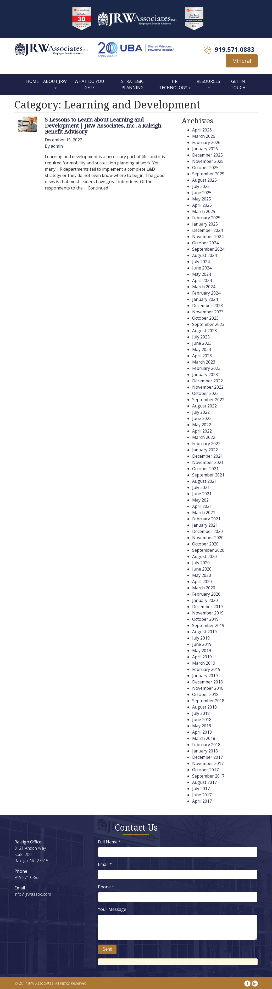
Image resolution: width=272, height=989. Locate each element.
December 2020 (207, 531)
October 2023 (205, 318)
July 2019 (201, 638)
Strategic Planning (132, 84)
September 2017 (208, 776)
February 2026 (206, 142)
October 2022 (205, 393)
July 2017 (201, 788)
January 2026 (205, 149)
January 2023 (205, 374)
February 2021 (206, 519)
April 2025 (202, 205)
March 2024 (203, 287)
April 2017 (202, 801)
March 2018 (203, 738)
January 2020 (205, 600)
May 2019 (201, 650)
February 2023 (206, 368)
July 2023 (201, 337)
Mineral (241, 60)
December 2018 (207, 682)
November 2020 (208, 537)
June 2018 (202, 719)
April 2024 (202, 280)
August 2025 (204, 180)
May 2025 (201, 199)
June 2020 (202, 569)
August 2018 (204, 707)
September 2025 (208, 174)
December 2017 (207, 757)
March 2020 (203, 588)
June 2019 (202, 644)
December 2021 (207, 456)
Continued (98, 188)
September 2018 (208, 701)
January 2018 (205, 751)
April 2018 (202, 732)
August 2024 (204, 255)
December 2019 (207, 607)
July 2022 (201, 412)
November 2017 (208, 763)
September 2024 (208, 249)
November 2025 (208, 161)
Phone (106, 887)
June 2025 (202, 193)
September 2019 (208, 625)
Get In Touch (238, 84)
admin (57, 146)
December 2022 (207, 381)
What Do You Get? (89, 84)
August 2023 (204, 331)
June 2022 (202, 418)
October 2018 (205, 694)
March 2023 (203, 362)
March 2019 (203, 663)
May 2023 (201, 349)
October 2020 (205, 544)
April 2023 (202, 356)
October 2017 (205, 770)
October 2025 (205, 167)
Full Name (109, 842)
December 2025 (207, 155)
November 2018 (208, 688)
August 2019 (204, 632)
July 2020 (201, 563)
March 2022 (203, 437)
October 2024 (205, 243)
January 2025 (205, 224)
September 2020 (208, 550)
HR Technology (173, 84)
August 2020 (204, 556)
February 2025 (206, 218)
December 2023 (207, 305)
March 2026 (203, 136)
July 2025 (201, 186)
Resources (208, 81)
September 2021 (208, 475)
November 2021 (208, 462)
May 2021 (201, 500)
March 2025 (203, 211)
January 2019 (205, 675)
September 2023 (208, 324)
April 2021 (202, 506)
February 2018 (206, 745)
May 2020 (201, 575)
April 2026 (202, 130)
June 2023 (202, 343)
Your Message (112, 909)
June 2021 (202, 494)
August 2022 (204, 406)
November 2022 (208, 387)
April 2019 (202, 657)
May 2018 (201, 726)
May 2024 (201, 274)
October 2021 (205, 469)
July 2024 (201, 261)
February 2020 (206, 594)
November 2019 (208, 613)
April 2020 (202, 581)
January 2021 (205, 525)
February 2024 (206, 293)
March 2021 (203, 512)
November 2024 (208, 236)
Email (105, 864)
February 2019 (206, 669)
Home (32, 81)
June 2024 (202, 268)
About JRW (55, 81)
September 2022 (208, 399)
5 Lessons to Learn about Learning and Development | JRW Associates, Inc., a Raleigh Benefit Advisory (103, 125)
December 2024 (207, 230)
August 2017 (204, 782)
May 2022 (201, 425)
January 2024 (205, 299)
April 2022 (202, 431)
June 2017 (202, 795)
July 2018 (201, 713)
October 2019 (205, 619)
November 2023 (208, 312)
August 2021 (204, 481)
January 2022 (205, 450)
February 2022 (206, 443)
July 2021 (201, 487)
